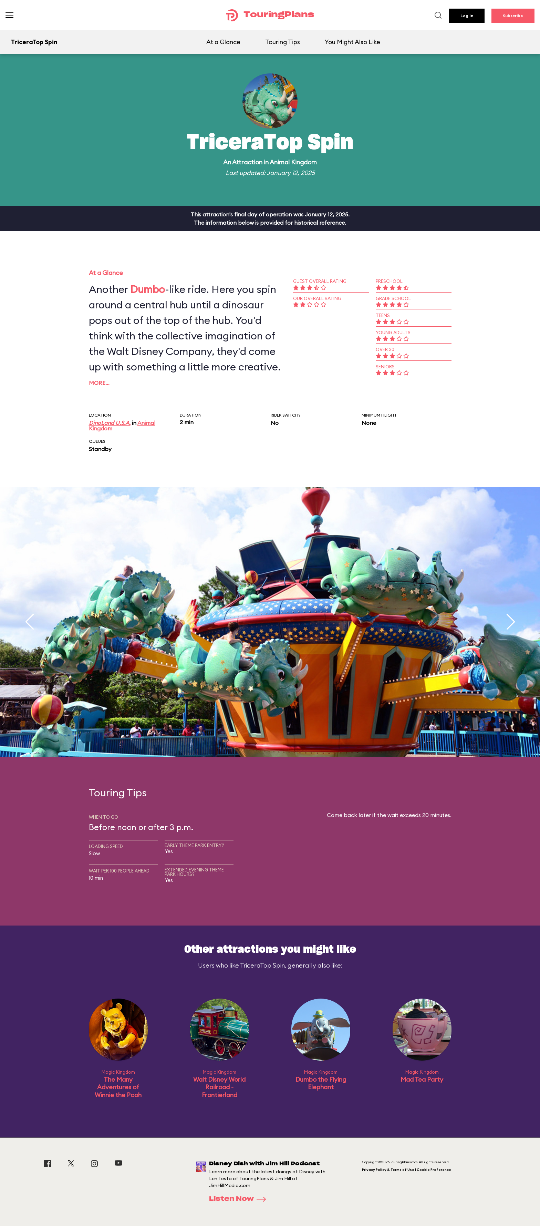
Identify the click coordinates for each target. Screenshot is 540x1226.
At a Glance (223, 42)
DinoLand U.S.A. (110, 422)
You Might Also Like (352, 42)
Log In (466, 15)
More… (99, 382)
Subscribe (513, 15)
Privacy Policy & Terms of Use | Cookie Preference (406, 1169)
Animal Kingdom (293, 162)
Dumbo (147, 289)
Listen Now (239, 1199)
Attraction (247, 162)
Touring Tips (282, 42)
